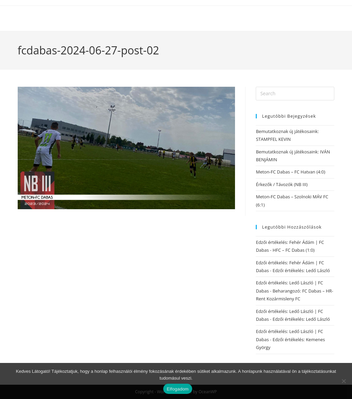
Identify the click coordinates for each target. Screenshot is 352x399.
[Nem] (343, 381)
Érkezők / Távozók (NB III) (281, 184)
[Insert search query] (295, 93)
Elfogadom (177, 389)
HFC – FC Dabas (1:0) (293, 250)
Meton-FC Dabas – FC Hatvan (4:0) (290, 172)
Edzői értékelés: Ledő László (301, 270)
